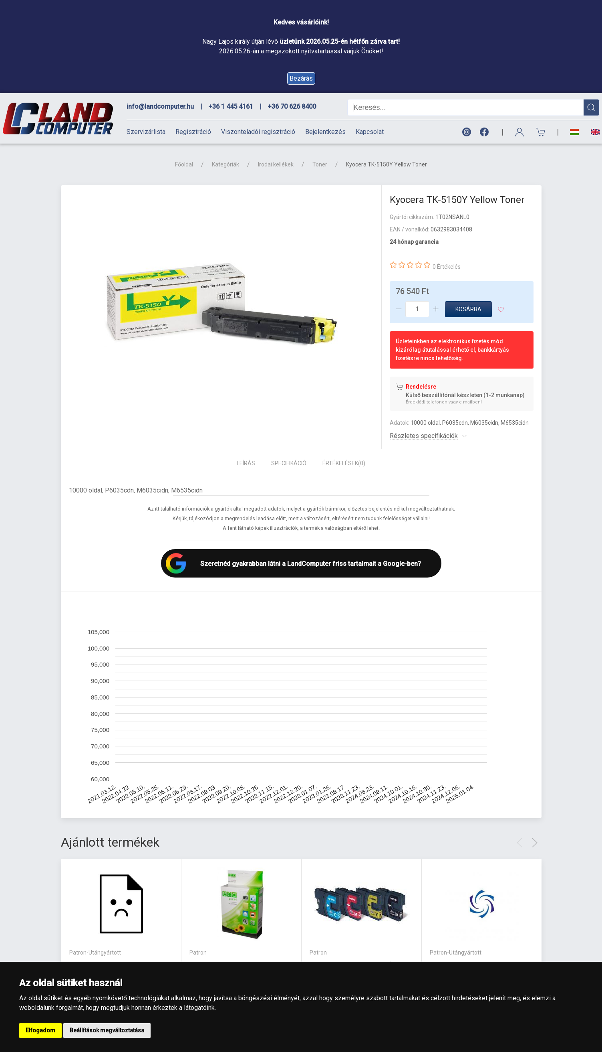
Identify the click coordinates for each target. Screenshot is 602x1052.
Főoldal (184, 164)
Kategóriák (225, 164)
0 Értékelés (447, 267)
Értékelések (343, 463)
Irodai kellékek (276, 164)
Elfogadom (40, 1030)
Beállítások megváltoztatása (107, 1030)
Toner (319, 164)
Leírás (246, 463)
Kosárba (468, 309)
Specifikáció (288, 463)
